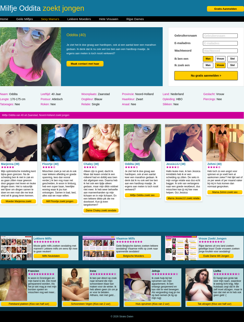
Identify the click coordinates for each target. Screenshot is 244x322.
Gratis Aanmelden (225, 8)
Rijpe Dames (135, 19)
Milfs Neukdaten (51, 256)
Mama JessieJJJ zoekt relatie (184, 198)
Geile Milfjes (24, 19)
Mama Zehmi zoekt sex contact (224, 192)
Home (4, 19)
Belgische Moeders (133, 256)
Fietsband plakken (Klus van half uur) (29, 303)
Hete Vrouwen (108, 19)
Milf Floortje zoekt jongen (59, 201)
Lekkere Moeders (79, 19)
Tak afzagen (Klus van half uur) (214, 303)
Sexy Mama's (50, 19)
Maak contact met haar (85, 63)
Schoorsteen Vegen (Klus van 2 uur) (90, 303)
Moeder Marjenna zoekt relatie (18, 201)
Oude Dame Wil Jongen (216, 256)
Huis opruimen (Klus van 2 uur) (152, 303)
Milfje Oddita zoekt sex (142, 195)
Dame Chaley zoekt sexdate (101, 210)
